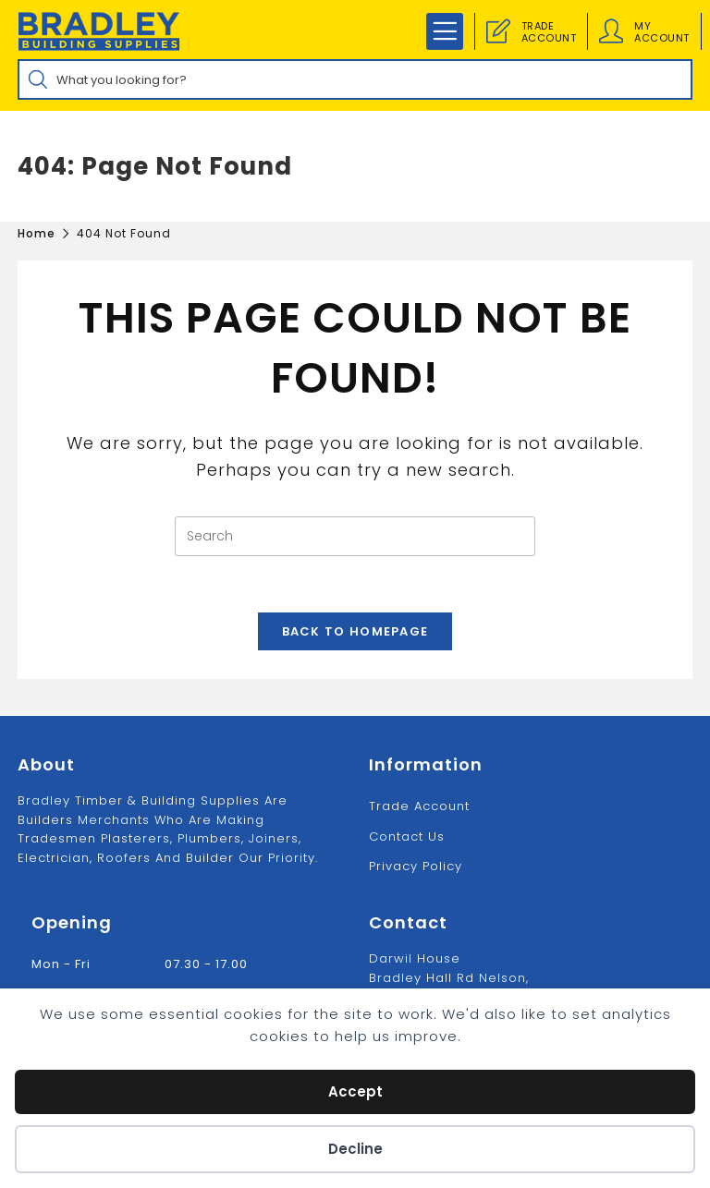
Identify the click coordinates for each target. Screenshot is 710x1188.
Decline (355, 1148)
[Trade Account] (498, 31)
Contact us (407, 836)
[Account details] (611, 31)
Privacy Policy (415, 866)
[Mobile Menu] (445, 31)
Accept (355, 1091)
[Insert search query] (355, 536)
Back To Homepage (355, 631)
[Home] (36, 233)
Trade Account (419, 806)
